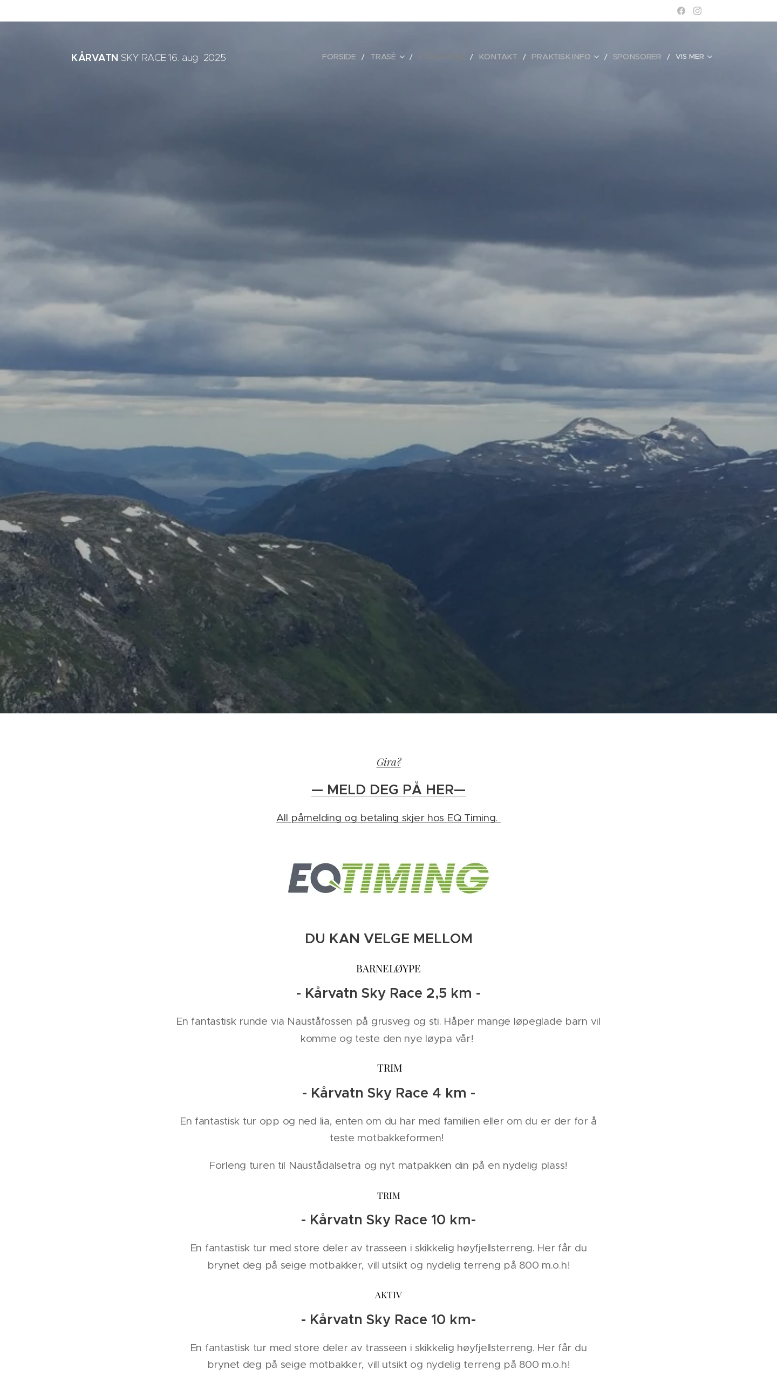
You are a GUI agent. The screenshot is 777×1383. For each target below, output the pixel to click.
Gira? (389, 761)
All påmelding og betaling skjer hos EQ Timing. (388, 818)
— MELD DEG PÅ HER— (388, 789)
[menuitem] (351, 56)
